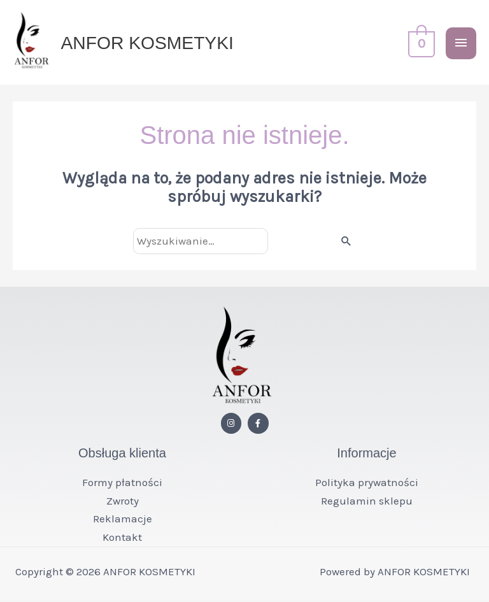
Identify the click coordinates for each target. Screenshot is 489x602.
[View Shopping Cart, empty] (420, 43)
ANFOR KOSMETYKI (150, 43)
